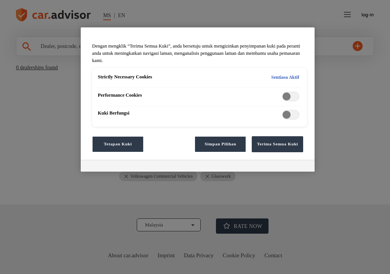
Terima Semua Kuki (277, 144)
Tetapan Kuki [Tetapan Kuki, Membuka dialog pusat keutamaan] (118, 144)
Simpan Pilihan (220, 144)
